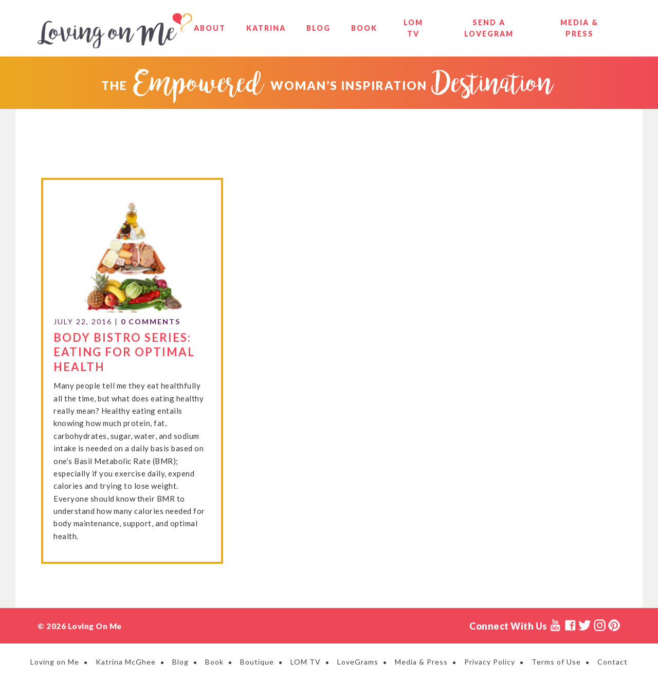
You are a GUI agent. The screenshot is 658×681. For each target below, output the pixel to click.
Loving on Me (115, 30)
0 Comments (150, 321)
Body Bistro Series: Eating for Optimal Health (124, 352)
